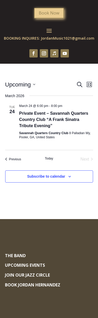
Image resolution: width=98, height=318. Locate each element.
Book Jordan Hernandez (32, 285)
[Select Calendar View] (89, 84)
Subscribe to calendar (46, 176)
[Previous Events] (13, 159)
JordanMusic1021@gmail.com (67, 38)
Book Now (49, 13)
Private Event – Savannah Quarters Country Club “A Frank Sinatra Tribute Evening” (53, 119)
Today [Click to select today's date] (49, 158)
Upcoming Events (25, 265)
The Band (15, 255)
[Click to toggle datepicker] (20, 84)
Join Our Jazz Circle (27, 275)
